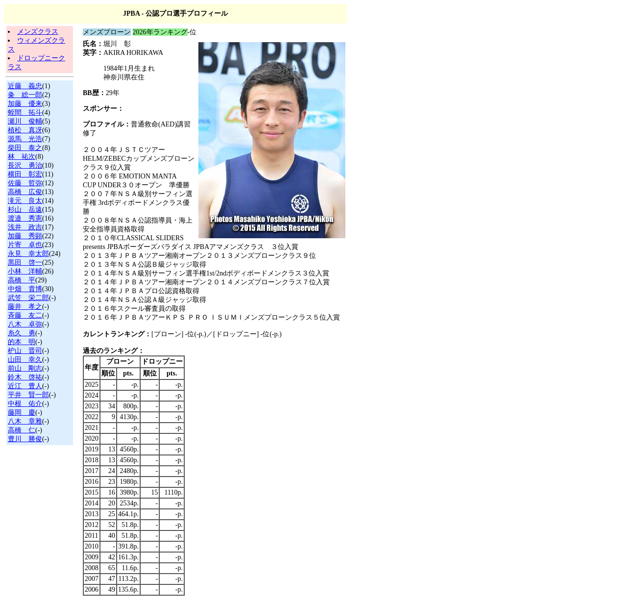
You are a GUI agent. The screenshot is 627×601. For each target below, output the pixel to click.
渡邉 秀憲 (25, 218)
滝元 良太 (25, 200)
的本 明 (21, 342)
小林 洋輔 (25, 271)
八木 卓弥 (25, 324)
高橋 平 (21, 280)
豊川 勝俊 (25, 439)
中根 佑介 (25, 403)
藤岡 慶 (21, 412)
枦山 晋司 (25, 350)
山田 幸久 (25, 359)
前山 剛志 (25, 368)
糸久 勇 (21, 333)
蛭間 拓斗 (25, 112)
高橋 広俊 (25, 192)
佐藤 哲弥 (25, 183)
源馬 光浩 (25, 139)
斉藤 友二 (25, 315)
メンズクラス (37, 31)
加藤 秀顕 (25, 236)
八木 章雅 (25, 421)
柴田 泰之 (25, 147)
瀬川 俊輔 (25, 121)
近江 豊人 (25, 386)
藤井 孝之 (25, 306)
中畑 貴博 (25, 289)
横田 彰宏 (25, 174)
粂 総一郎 (25, 95)
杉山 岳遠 (25, 209)
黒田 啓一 (25, 262)
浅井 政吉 (25, 227)
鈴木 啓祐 (25, 377)
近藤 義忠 (25, 86)
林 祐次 (21, 156)
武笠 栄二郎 (28, 297)
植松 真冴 (25, 130)
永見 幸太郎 (28, 253)
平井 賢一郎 (28, 395)
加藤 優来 (25, 103)
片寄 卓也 (25, 245)
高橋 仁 (21, 430)
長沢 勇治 (25, 165)
